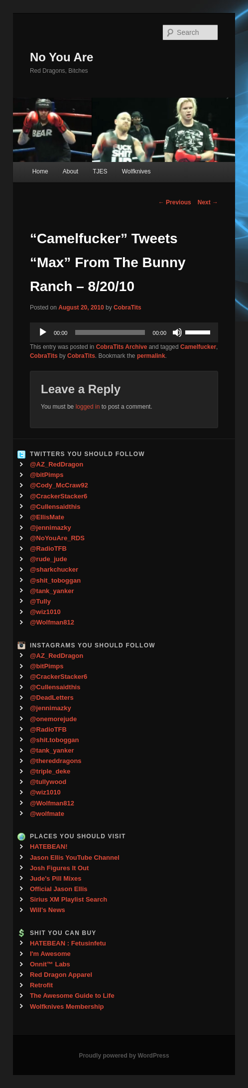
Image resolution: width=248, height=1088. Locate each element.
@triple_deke (50, 771)
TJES (100, 171)
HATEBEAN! (49, 846)
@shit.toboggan (54, 740)
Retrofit (41, 985)
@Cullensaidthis (55, 506)
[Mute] (177, 332)
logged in (88, 406)
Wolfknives (136, 171)
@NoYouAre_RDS (57, 538)
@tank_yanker (52, 591)
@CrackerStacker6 (58, 496)
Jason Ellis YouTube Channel (75, 857)
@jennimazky (50, 527)
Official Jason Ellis (59, 889)
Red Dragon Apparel (61, 974)
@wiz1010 (45, 612)
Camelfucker (198, 346)
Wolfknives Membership (67, 1006)
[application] (124, 332)
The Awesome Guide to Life (72, 995)
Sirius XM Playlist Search (68, 899)
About (70, 171)
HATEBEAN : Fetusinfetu (68, 943)
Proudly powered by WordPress (124, 1055)
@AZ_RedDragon (56, 464)
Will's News (47, 910)
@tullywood (48, 781)
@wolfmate (47, 813)
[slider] (109, 332)
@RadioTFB (48, 548)
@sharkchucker (54, 569)
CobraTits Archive (121, 346)
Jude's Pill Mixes (56, 878)
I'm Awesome (50, 953)
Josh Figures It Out (59, 868)
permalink (151, 355)
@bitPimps (47, 474)
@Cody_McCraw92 (59, 485)
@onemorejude (53, 719)
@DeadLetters (52, 697)
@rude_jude (48, 559)
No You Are (62, 57)
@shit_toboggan (55, 580)
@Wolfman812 (52, 622)
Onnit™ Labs (50, 964)
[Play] (43, 332)
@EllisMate (47, 517)
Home (40, 171)
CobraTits (127, 307)
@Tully (40, 601)
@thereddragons (56, 761)
